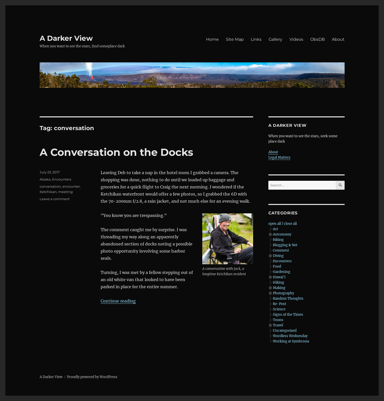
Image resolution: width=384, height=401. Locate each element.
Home (212, 39)
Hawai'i (279, 277)
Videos (296, 39)
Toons (278, 320)
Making (279, 288)
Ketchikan (48, 192)
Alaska (45, 179)
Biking (278, 240)
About (338, 39)
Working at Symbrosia (291, 341)
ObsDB (317, 39)
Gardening (281, 272)
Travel (278, 325)
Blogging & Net (285, 245)
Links (256, 39)
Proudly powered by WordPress (92, 377)
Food (277, 266)
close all (290, 224)
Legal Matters (279, 157)
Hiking (278, 282)
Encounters (61, 179)
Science (279, 309)
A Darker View (66, 38)
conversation (50, 186)
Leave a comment (55, 199)
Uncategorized (285, 330)
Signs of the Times (288, 314)
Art (275, 229)
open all (274, 224)
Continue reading (118, 300)
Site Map (235, 39)
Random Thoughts (288, 298)
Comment (281, 250)
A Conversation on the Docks (116, 152)
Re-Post (279, 304)
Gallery (275, 39)
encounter (71, 186)
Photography (283, 293)
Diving (278, 256)
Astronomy (282, 234)
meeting (65, 192)
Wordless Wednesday (290, 336)
